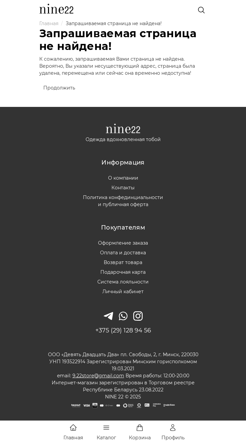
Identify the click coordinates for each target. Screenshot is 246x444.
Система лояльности (123, 282)
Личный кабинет (123, 292)
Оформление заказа (123, 243)
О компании (123, 178)
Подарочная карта (123, 272)
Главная (48, 23)
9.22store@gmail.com (98, 376)
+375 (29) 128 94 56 (123, 330)
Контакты (123, 188)
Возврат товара (123, 262)
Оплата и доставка (123, 253)
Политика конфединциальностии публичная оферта (123, 200)
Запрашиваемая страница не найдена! (114, 23)
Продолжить (59, 88)
